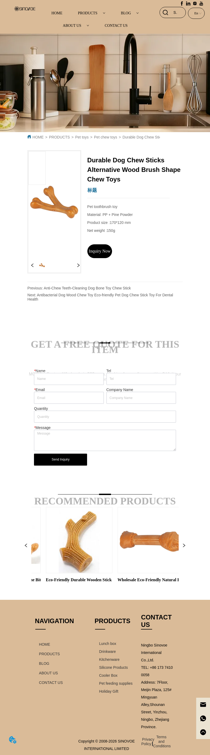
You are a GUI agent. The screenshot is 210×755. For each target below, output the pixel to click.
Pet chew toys (105, 137)
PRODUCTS (91, 13)
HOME (57, 13)
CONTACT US (116, 26)
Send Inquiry (61, 459)
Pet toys (82, 137)
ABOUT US (76, 26)
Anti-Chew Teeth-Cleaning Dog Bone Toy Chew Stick (87, 288)
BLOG (130, 13)
